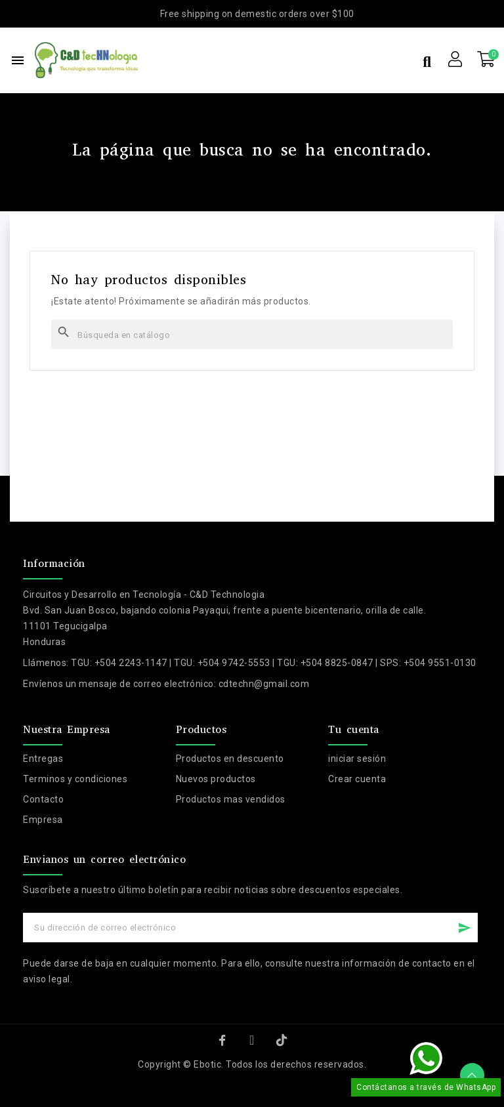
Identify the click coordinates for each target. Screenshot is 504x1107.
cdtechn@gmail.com (264, 684)
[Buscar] (252, 334)
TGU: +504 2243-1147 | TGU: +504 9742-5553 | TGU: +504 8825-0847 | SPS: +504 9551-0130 (273, 663)
